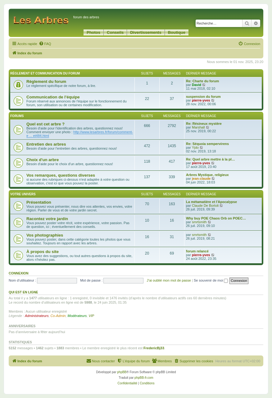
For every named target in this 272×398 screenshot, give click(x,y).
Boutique (176, 32)
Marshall (198, 127)
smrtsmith (199, 222)
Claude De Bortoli (205, 205)
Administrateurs (36, 316)
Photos (93, 32)
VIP (91, 316)
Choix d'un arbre (42, 159)
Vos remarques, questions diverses (60, 175)
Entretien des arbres (46, 144)
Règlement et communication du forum (45, 73)
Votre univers (23, 194)
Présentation (38, 202)
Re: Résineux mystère (204, 123)
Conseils (115, 32)
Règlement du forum (46, 81)
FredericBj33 (153, 348)
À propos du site (42, 251)
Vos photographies (44, 235)
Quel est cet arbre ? (45, 124)
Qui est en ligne (23, 292)
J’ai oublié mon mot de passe (169, 280)
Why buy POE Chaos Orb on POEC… (216, 218)
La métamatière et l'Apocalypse (211, 202)
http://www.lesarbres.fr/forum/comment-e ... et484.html (79, 134)
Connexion (19, 273)
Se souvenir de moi (211, 280)
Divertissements (145, 32)
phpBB (121, 372)
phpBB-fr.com (143, 377)
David (196, 85)
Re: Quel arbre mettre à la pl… (210, 159)
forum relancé (197, 251)
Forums (17, 116)
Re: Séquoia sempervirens (207, 144)
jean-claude (201, 178)
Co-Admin (58, 316)
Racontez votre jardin (47, 218)
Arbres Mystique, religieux (207, 175)
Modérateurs (77, 316)
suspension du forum (203, 96)
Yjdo (195, 147)
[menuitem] (45, 43)
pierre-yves (201, 100)
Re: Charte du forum (202, 81)
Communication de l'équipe (53, 97)
